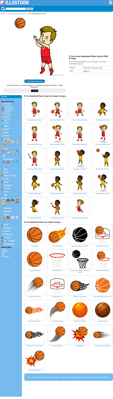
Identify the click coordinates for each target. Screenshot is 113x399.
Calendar (7, 103)
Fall (5, 121)
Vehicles (7, 189)
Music (6, 225)
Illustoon (3, 13)
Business (7, 228)
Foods (6, 172)
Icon (5, 241)
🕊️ (3, 155)
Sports (6, 215)
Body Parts (8, 234)
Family (3, 198)
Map (3, 253)
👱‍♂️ (3, 204)
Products (7, 238)
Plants (6, 132)
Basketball (11, 13)
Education (8, 208)
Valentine (7, 111)
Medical (7, 231)
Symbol (12, 241)
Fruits (6, 182)
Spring (6, 117)
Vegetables (8, 185)
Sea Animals (8, 159)
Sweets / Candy (10, 176)
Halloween (8, 107)
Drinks (6, 179)
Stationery (8, 211)
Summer (7, 119)
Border (4, 249)
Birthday (7, 113)
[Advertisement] (91, 35)
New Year (7, 115)
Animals (7, 139)
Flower (6, 129)
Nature (6, 126)
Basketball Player (20, 13)
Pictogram (5, 256)
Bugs (6, 169)
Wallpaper (5, 251)
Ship (5, 195)
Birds (6, 149)
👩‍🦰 (17, 200)
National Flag (9, 244)
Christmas (8, 105)
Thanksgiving (9, 109)
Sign (3, 255)
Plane (6, 192)
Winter (6, 123)
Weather (7, 136)
